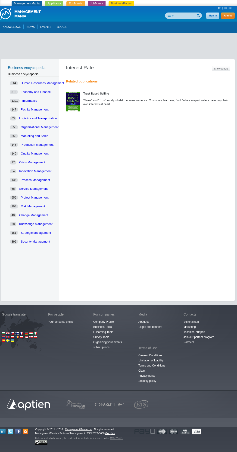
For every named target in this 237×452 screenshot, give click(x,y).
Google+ (110, 433)
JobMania (96, 3)
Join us (227, 15)
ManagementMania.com (78, 429)
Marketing (190, 327)
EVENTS (45, 26)
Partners (189, 342)
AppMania (54, 3)
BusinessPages (121, 3)
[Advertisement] (118, 47)
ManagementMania (27, 3)
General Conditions (150, 355)
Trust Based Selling (96, 93)
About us (143, 321)
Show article (221, 68)
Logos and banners (150, 327)
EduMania (75, 3)
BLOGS (61, 26)
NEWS (30, 26)
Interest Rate (80, 67)
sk (230, 7)
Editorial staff (192, 321)
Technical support (194, 332)
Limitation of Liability (150, 360)
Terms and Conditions (151, 365)
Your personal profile (61, 321)
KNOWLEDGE (12, 26)
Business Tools (102, 327)
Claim (142, 370)
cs (225, 7)
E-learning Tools (103, 332)
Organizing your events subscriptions (107, 345)
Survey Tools (101, 337)
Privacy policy (146, 375)
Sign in (213, 15)
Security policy (147, 380)
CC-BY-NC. (116, 438)
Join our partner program (199, 337)
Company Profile (103, 321)
